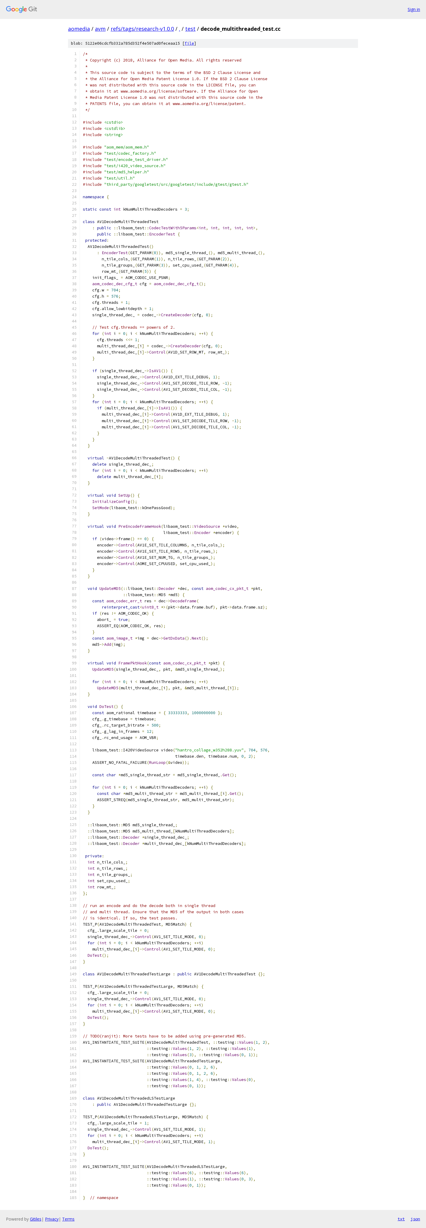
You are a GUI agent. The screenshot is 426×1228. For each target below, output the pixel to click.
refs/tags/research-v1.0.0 (142, 28)
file (189, 43)
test (190, 28)
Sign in (414, 9)
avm (100, 28)
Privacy (52, 1219)
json (415, 1218)
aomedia (79, 28)
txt (401, 1218)
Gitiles (35, 1219)
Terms (68, 1219)
